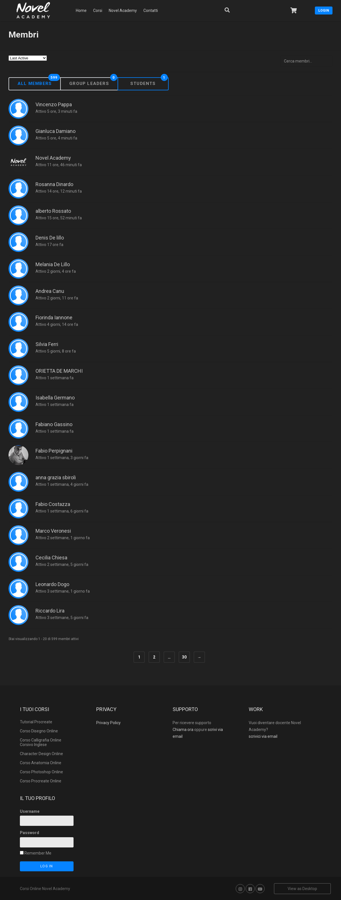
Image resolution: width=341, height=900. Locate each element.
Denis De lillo (49, 238)
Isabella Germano (55, 398)
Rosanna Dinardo (54, 184)
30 (184, 657)
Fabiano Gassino (53, 424)
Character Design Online (41, 753)
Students (143, 83)
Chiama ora (183, 729)
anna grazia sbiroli (55, 477)
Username (29, 811)
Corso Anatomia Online (40, 763)
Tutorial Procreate (36, 722)
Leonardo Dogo (52, 584)
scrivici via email (263, 736)
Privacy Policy (108, 722)
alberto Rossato (53, 211)
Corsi (97, 10)
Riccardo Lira (49, 611)
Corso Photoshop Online (41, 772)
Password (29, 832)
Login (323, 11)
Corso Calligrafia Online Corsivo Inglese (40, 742)
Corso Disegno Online (39, 731)
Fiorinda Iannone (53, 317)
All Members (35, 83)
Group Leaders (89, 83)
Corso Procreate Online (40, 781)
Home (81, 10)
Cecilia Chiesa (51, 558)
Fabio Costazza (52, 504)
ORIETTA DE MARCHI (59, 371)
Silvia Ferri (46, 344)
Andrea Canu (49, 291)
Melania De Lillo (52, 264)
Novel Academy (123, 10)
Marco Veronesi (53, 531)
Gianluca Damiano (55, 131)
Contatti (150, 10)
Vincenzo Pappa (53, 104)
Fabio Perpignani (53, 451)
